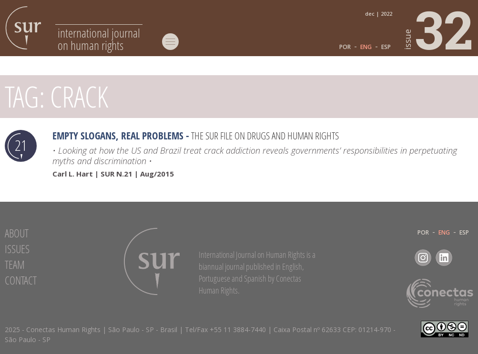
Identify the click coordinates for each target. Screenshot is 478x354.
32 (439, 29)
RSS (465, 257)
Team (15, 264)
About (17, 233)
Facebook (402, 257)
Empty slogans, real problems (117, 135)
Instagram (423, 257)
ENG (366, 47)
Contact (21, 280)
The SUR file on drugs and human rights (265, 135)
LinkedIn (444, 257)
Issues (17, 249)
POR (345, 47)
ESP (386, 47)
